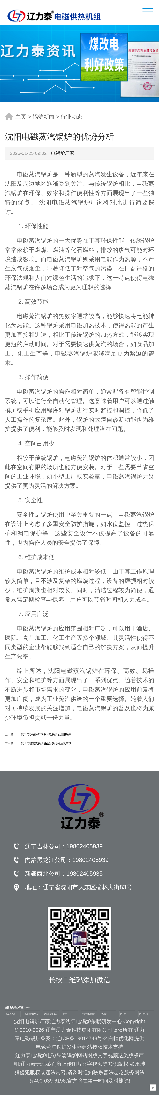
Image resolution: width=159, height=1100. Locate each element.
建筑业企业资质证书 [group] (50, 1015)
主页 (20, 117)
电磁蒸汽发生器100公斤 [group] (31, 1015)
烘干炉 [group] (123, 1014)
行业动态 (71, 117)
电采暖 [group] (104, 1014)
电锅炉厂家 (62, 153)
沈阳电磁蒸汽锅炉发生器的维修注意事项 (46, 743)
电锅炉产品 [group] (10, 1014)
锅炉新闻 (43, 117)
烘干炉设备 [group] (144, 1014)
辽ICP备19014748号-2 (82, 1038)
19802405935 (84, 873)
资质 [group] (65, 1014)
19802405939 (84, 846)
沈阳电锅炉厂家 (32, 1021)
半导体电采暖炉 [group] (88, 1014)
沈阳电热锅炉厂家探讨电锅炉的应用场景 (46, 734)
